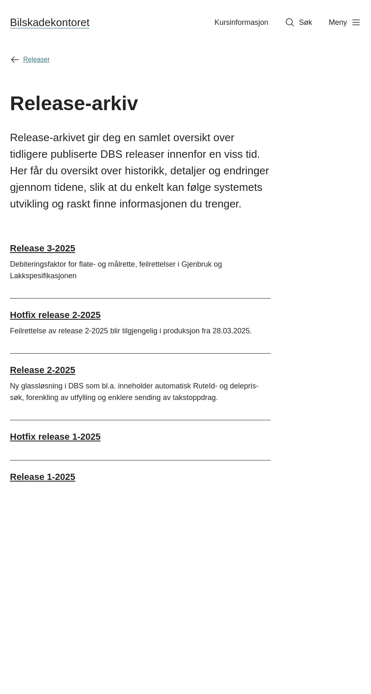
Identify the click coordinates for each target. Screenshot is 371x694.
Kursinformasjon (241, 22)
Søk (298, 22)
